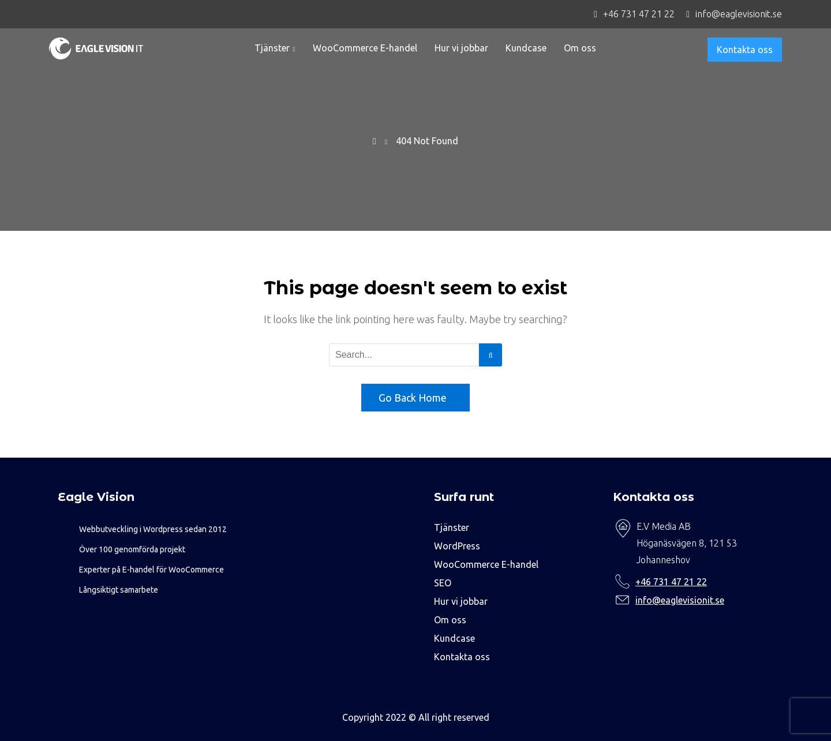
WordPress (457, 546)
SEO (442, 583)
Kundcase (526, 48)
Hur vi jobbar (461, 48)
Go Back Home (413, 397)
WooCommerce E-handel (365, 48)
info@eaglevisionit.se (679, 600)
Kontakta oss (745, 49)
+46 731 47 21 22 (671, 582)
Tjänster (272, 48)
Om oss (580, 48)
